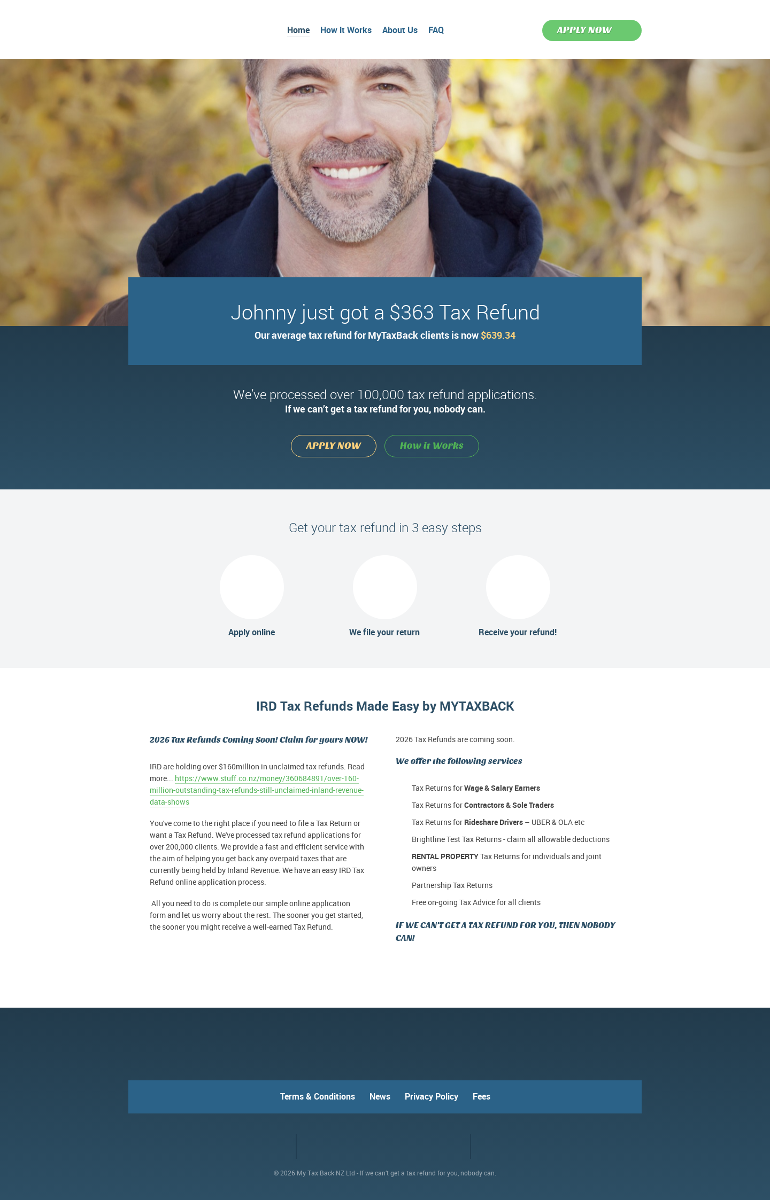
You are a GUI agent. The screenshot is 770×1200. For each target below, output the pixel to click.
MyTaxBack (163, 28)
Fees (481, 1096)
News (379, 1096)
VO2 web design (499, 1146)
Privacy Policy (431, 1096)
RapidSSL (427, 1146)
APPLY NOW (584, 30)
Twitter (279, 1146)
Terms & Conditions (317, 1096)
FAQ (436, 31)
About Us (400, 31)
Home (298, 31)
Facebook (259, 1146)
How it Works (346, 31)
